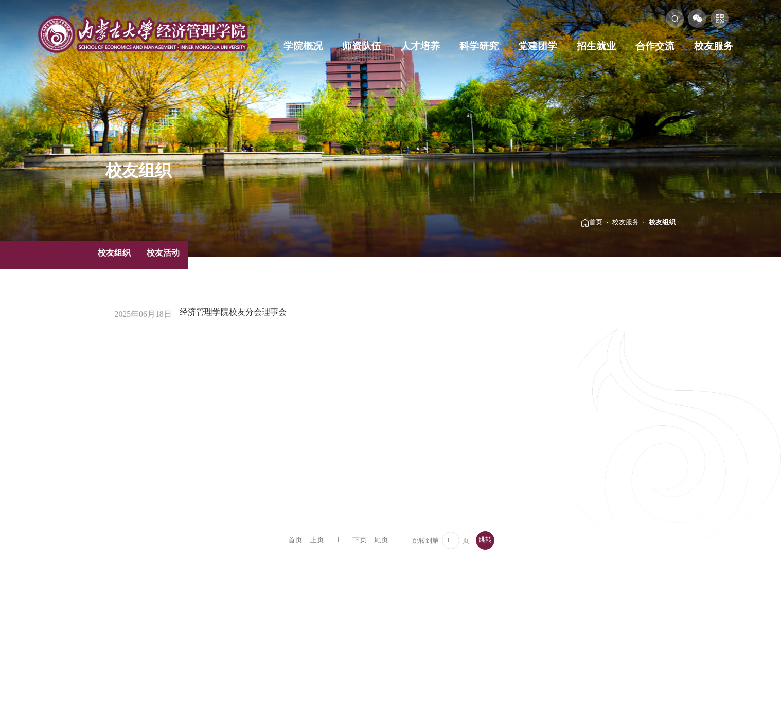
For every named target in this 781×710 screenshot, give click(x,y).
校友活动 (163, 252)
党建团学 (537, 46)
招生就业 (596, 46)
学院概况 (303, 46)
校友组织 (662, 222)
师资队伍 (361, 46)
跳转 (485, 539)
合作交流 (654, 46)
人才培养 (420, 46)
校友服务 (713, 46)
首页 (595, 222)
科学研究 (479, 46)
